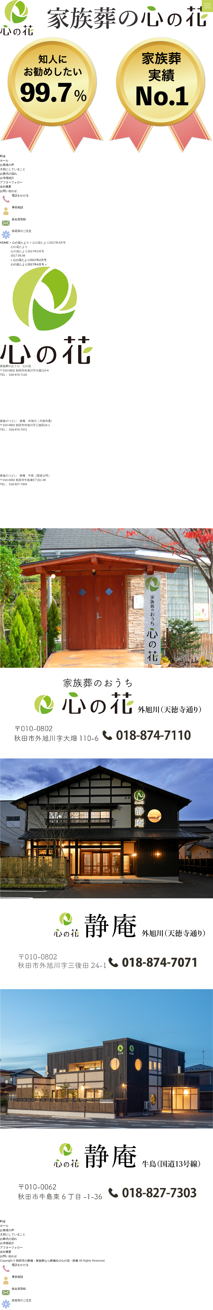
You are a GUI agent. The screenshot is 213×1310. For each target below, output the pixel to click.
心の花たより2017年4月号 (27, 264)
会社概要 (5, 186)
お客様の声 (7, 164)
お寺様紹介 (7, 177)
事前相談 (11, 207)
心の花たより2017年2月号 (30, 260)
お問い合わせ (8, 191)
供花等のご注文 (15, 231)
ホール (4, 160)
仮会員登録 (13, 219)
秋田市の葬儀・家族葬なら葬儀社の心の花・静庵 (47, 1260)
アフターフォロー (11, 182)
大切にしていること (12, 169)
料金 (3, 156)
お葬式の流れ (8, 173)
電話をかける (14, 195)
